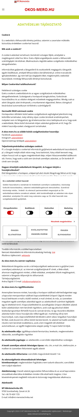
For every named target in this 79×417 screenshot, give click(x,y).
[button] (3, 9)
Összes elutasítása (14, 232)
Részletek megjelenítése (61, 221)
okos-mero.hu (39, 9)
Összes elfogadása (64, 232)
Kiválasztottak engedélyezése (39, 232)
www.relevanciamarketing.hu (39, 414)
